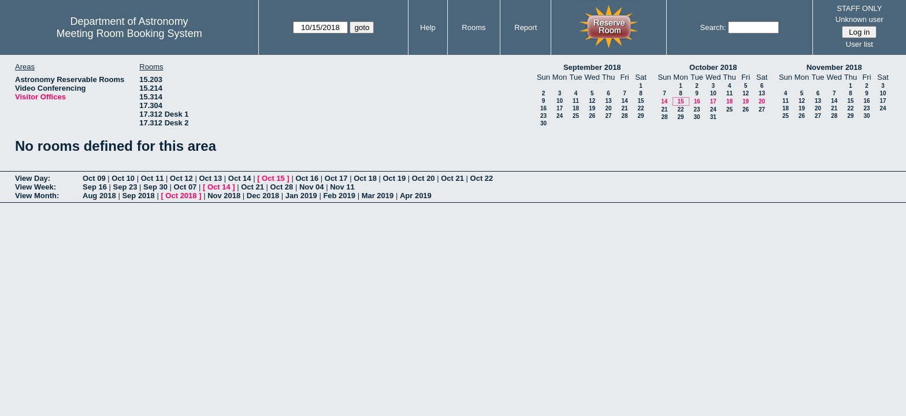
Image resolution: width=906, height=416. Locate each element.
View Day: (32, 178)
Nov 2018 (223, 195)
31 (713, 117)
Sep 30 (155, 187)
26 (592, 116)
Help (428, 27)
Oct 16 (306, 178)
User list (859, 44)
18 (576, 108)
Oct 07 (185, 187)
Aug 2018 (99, 195)
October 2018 (713, 67)
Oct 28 (282, 187)
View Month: (37, 195)
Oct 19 (394, 178)
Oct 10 (123, 178)
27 (608, 116)
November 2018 (834, 67)
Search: (713, 27)
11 (576, 101)
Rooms (473, 27)
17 (559, 108)
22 (640, 108)
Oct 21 (452, 178)
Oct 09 (94, 178)
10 (559, 101)
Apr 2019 (416, 195)
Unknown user (859, 19)
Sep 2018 (138, 195)
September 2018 (592, 67)
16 (543, 108)
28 (624, 116)
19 (592, 108)
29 (640, 116)
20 (608, 108)
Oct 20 (423, 178)
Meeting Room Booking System (129, 33)
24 (559, 116)
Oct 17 (336, 178)
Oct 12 (181, 178)
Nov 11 (342, 187)
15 (640, 101)
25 (576, 116)
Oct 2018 (180, 195)
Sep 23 (125, 187)
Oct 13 (210, 178)
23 (543, 116)
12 (592, 101)
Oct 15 (273, 178)
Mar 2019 (378, 195)
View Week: (35, 187)
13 (608, 101)
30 (543, 123)
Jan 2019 (301, 195)
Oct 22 (481, 178)
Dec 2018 (263, 195)
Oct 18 (365, 178)
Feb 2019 (339, 195)
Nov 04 (311, 187)
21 (624, 108)
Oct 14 (239, 178)
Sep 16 (95, 187)
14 (624, 101)
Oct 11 (152, 178)
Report (525, 27)
